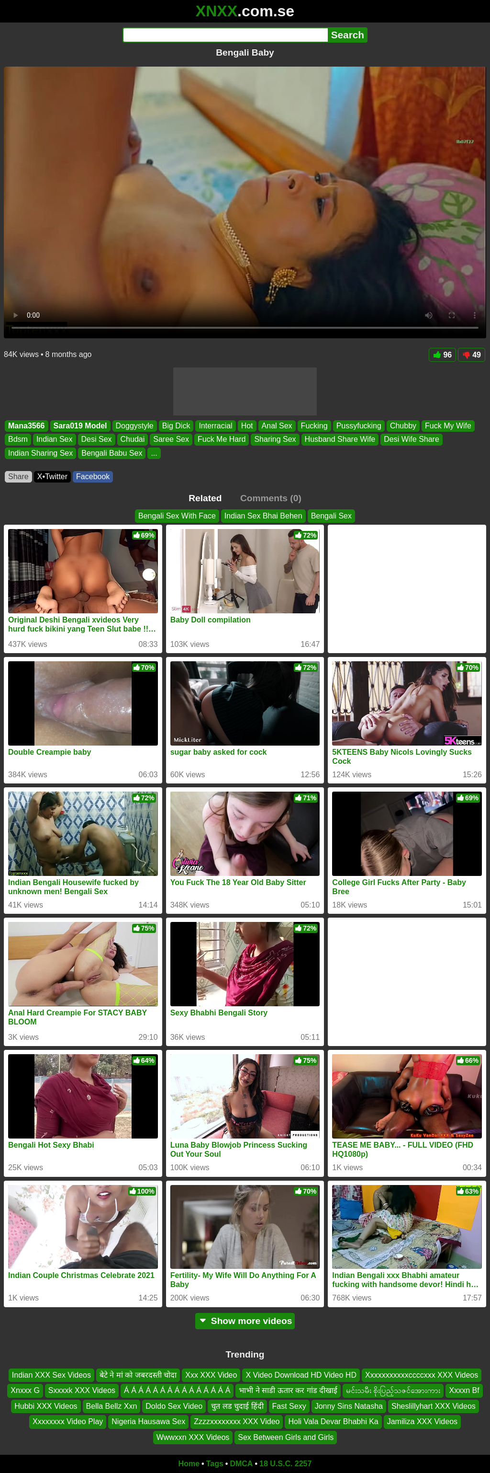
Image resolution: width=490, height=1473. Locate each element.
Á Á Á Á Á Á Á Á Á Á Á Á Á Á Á (177, 1390)
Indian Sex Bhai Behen (263, 516)
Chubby (403, 426)
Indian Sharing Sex (40, 453)
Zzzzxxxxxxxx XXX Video (236, 1421)
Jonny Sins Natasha (349, 1406)
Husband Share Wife (340, 440)
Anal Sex (277, 426)
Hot (247, 426)
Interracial (215, 426)
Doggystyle (135, 426)
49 (471, 355)
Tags (214, 1464)
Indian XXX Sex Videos (51, 1375)
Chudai (133, 440)
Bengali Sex (331, 516)
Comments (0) (270, 498)
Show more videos (245, 1321)
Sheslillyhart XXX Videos (433, 1406)
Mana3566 (26, 426)
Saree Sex (171, 440)
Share (18, 476)
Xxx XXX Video (211, 1375)
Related (205, 498)
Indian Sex (54, 440)
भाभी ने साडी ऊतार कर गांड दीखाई (288, 1390)
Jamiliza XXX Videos (422, 1421)
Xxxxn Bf (464, 1390)
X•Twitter (52, 476)
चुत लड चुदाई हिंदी (237, 1406)
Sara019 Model (80, 426)
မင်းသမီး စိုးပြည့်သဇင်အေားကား (393, 1390)
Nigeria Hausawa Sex (148, 1421)
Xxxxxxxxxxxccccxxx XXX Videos (421, 1375)
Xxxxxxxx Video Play (68, 1421)
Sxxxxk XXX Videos (81, 1390)
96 (442, 355)
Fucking (314, 426)
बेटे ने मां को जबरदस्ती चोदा (138, 1375)
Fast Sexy (289, 1406)
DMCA (241, 1464)
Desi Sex (96, 440)
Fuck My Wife (448, 426)
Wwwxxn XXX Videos (193, 1437)
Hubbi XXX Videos (45, 1406)
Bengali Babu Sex (111, 453)
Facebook (93, 476)
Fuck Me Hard (221, 440)
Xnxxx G (25, 1390)
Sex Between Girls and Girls (286, 1437)
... (154, 453)
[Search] (225, 35)
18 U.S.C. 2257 (285, 1464)
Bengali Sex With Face (177, 516)
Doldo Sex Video (173, 1406)
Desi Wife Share (411, 440)
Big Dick (176, 426)
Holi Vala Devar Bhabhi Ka (333, 1421)
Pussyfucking (358, 426)
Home (189, 1464)
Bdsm (18, 440)
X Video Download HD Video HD (300, 1375)
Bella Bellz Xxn (111, 1406)
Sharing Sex (275, 440)
